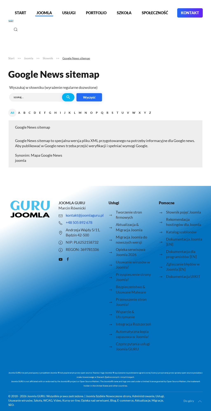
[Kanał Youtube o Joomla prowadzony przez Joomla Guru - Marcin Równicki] (61, 258)
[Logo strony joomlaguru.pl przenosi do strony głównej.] (30, 209)
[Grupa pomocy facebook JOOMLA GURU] (68, 258)
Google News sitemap (32, 127)
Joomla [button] (44, 13)
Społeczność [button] (155, 13)
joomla (20, 160)
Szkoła (124, 13)
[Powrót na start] (11, 21)
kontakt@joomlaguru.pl (85, 215)
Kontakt (190, 13)
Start (20, 13)
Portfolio (96, 13)
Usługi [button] (69, 13)
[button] (16, 29)
